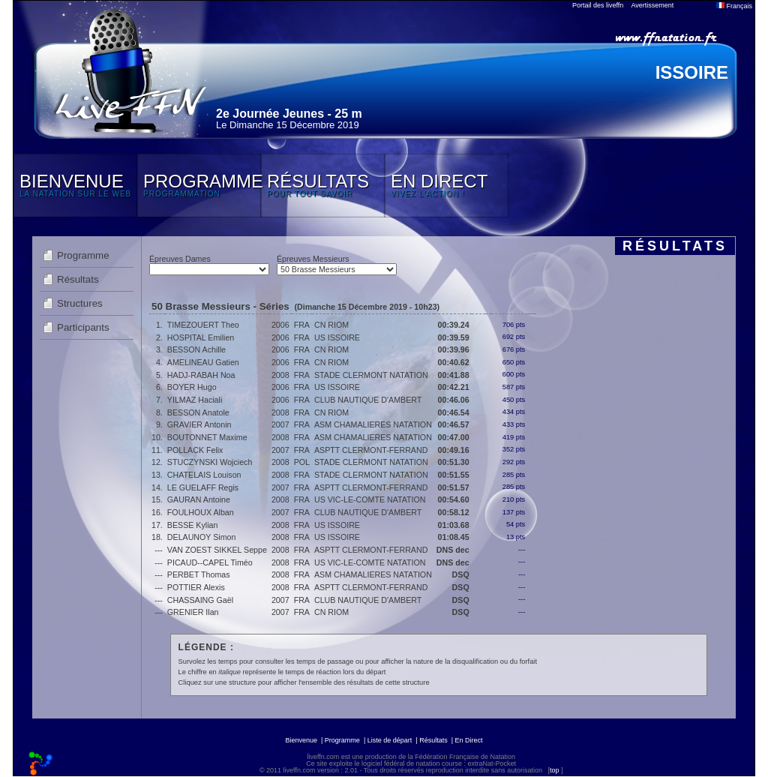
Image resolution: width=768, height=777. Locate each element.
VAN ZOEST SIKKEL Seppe (217, 549)
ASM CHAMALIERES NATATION (373, 424)
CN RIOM (331, 324)
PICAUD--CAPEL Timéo (210, 562)
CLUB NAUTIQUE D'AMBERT (368, 399)
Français (734, 6)
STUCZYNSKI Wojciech (210, 462)
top (555, 770)
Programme (83, 255)
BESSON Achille (196, 349)
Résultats (78, 279)
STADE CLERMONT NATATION (371, 375)
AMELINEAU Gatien (203, 362)
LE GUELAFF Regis (202, 487)
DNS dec (453, 549)
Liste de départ (390, 740)
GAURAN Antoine (198, 499)
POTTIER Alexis (196, 587)
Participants (83, 327)
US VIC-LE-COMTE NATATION (370, 499)
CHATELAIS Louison (204, 474)
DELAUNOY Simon (201, 537)
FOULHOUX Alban (200, 512)
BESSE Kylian (192, 525)
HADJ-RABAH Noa (201, 375)
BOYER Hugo (192, 387)
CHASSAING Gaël (200, 600)
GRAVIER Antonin (199, 424)
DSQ (461, 574)
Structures (80, 303)
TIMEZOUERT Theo (203, 324)
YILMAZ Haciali (194, 399)
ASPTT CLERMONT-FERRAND (371, 450)
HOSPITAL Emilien (200, 337)
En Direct (469, 740)
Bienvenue (301, 740)
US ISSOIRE (337, 337)
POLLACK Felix (195, 450)
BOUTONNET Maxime (207, 437)
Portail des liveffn (597, 5)
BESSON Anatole (198, 412)
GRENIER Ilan (193, 612)
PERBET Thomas (198, 574)
